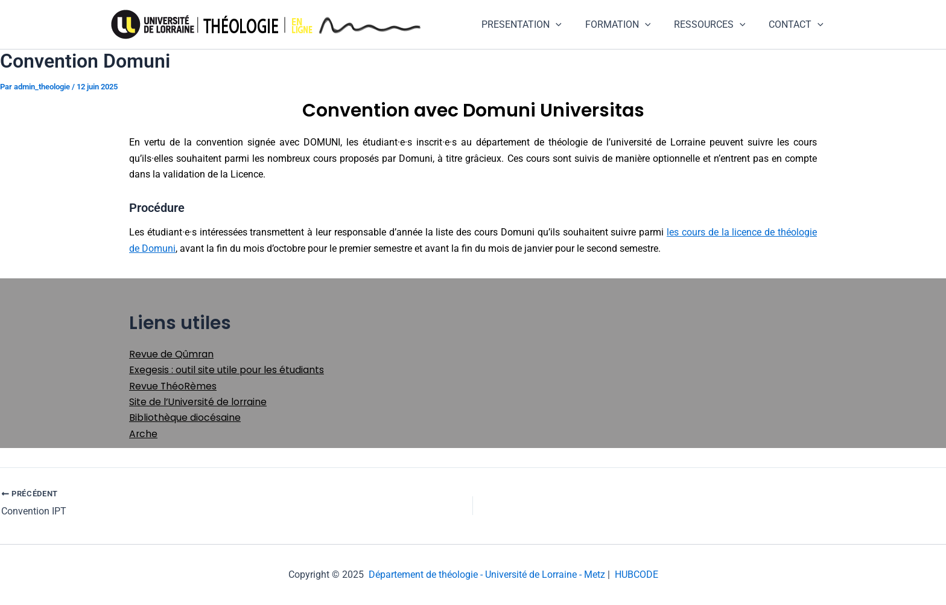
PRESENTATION (536, 25)
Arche (143, 434)
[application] (570, 25)
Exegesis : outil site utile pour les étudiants (227, 370)
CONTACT (797, 25)
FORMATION (628, 25)
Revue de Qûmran (171, 354)
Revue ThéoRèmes (173, 386)
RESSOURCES (716, 25)
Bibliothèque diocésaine (185, 417)
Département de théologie (423, 574)
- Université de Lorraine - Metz (541, 574)
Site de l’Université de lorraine (199, 402)
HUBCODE (636, 574)
